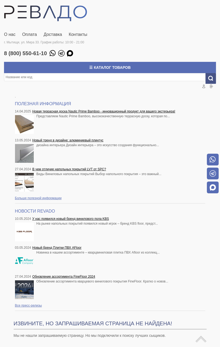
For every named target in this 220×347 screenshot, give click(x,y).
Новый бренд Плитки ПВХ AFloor (56, 248)
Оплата (29, 34)
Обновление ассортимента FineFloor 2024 (63, 276)
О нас (10, 34)
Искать (213, 78)
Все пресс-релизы (28, 305)
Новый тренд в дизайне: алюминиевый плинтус (67, 140)
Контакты (78, 34)
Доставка (53, 34)
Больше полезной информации (38, 198)
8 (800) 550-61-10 (25, 53)
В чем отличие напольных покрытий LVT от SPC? (69, 169)
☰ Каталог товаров (109, 67)
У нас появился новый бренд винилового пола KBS (70, 219)
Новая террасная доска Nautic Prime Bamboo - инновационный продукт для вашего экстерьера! (103, 111)
